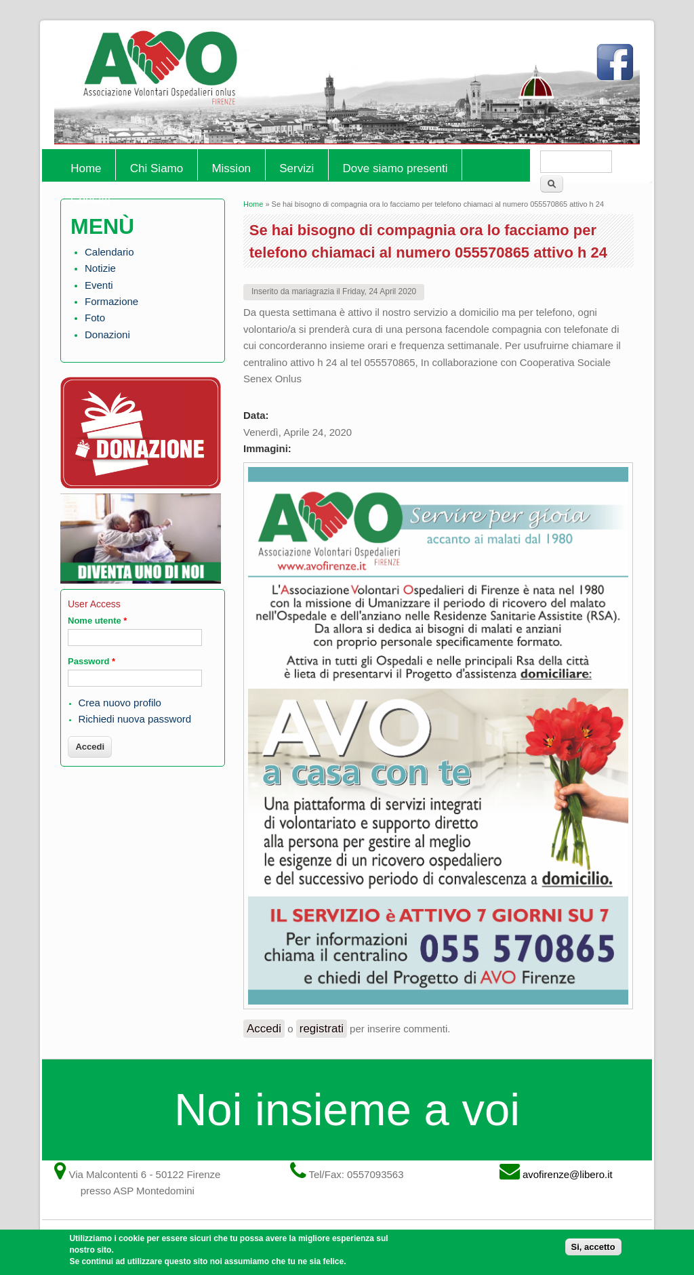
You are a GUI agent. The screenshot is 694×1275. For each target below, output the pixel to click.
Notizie (100, 268)
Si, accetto (593, 1251)
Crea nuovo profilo (119, 702)
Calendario (109, 252)
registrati (322, 1028)
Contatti (90, 199)
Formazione (111, 301)
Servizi (296, 168)
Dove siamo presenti (395, 168)
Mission (231, 168)
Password (91, 661)
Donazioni (107, 334)
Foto (95, 317)
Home (85, 168)
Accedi (264, 1028)
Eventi (99, 285)
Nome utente (97, 620)
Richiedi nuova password (134, 719)
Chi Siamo (156, 168)
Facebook (618, 68)
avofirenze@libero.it (568, 1174)
